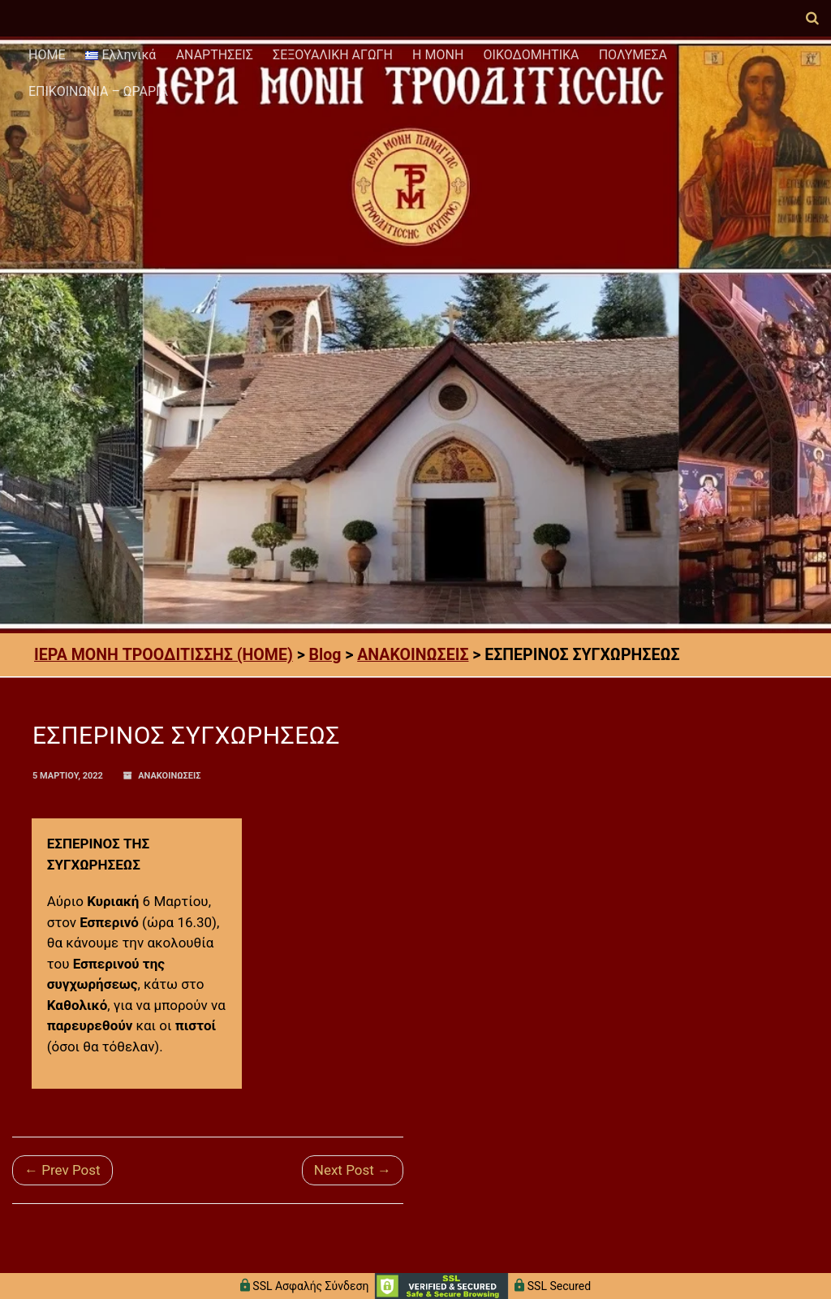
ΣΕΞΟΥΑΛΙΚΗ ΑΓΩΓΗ (333, 55)
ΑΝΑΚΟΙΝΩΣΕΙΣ (169, 775)
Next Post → (352, 1170)
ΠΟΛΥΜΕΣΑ (633, 55)
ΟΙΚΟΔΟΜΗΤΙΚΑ (531, 55)
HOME (46, 55)
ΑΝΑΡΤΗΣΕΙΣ (214, 55)
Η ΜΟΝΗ (437, 55)
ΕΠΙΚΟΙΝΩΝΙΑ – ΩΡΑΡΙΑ (98, 91)
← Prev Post (62, 1170)
